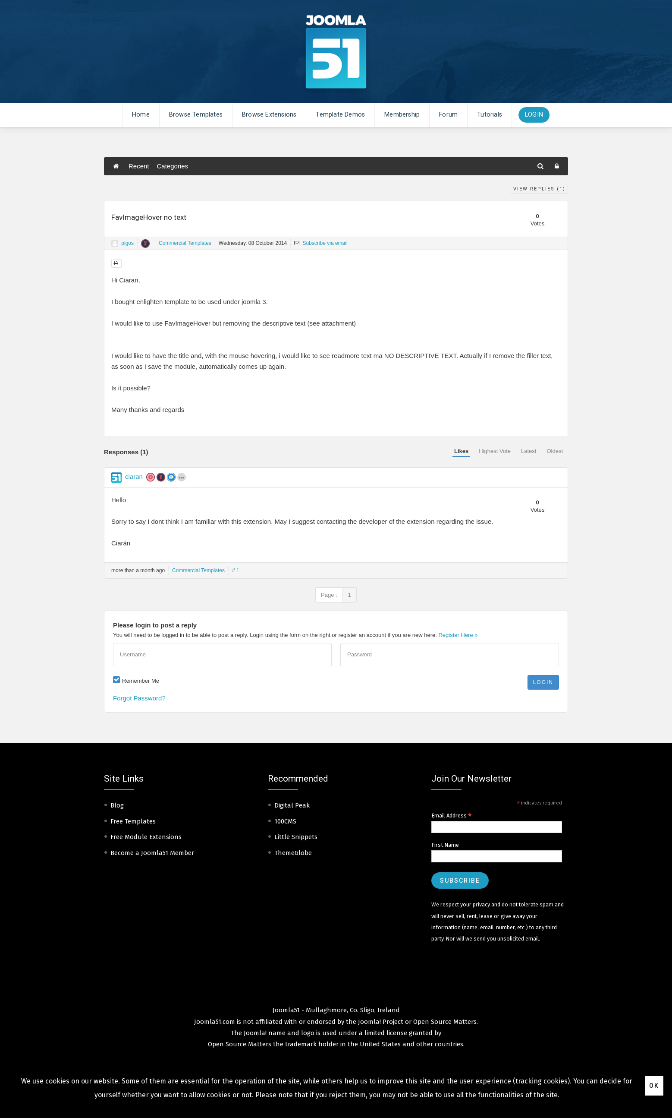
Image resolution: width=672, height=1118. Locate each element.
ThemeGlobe (293, 853)
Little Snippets (295, 837)
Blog (117, 805)
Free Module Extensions (146, 837)
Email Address (451, 816)
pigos (127, 243)
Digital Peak (292, 805)
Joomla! (255, 1033)
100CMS (285, 821)
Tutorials (489, 114)
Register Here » (457, 635)
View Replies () (539, 189)
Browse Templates (196, 114)
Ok (654, 1085)
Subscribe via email (320, 243)
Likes (461, 451)
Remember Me (140, 681)
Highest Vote (495, 451)
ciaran (134, 476)
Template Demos (340, 114)
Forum (448, 114)
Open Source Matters (445, 1022)
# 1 (235, 570)
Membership (402, 114)
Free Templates (133, 821)
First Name (445, 845)
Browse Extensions (269, 114)
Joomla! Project (379, 1022)
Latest (528, 451)
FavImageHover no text (148, 217)
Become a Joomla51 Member (152, 853)
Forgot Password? (139, 698)
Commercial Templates (185, 243)
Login (534, 114)
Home (141, 114)
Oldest (554, 451)
